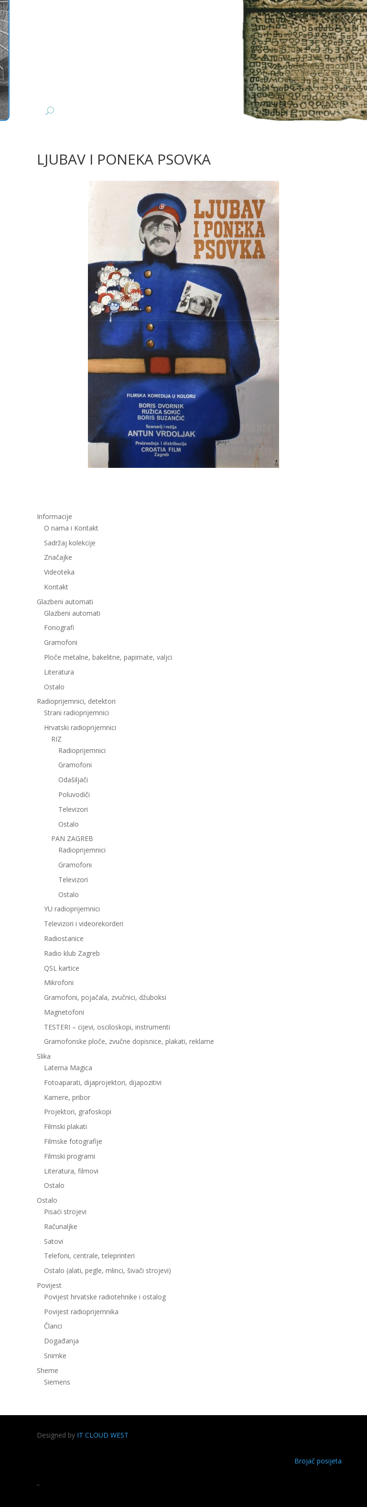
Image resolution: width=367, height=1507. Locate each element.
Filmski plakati (65, 1126)
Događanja (61, 1340)
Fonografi (59, 627)
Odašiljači (73, 779)
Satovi (53, 1241)
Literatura (59, 671)
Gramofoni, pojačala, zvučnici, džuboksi (105, 997)
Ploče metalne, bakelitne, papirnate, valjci (108, 657)
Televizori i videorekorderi (83, 923)
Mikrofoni (59, 982)
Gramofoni (60, 642)
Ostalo (54, 686)
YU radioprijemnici (72, 908)
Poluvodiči (74, 794)
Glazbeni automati (65, 601)
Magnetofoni (64, 1012)
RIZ (56, 738)
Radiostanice (64, 938)
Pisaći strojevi (65, 1211)
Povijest (49, 1285)
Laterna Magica (68, 1067)
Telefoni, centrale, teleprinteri (89, 1255)
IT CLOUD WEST (103, 1435)
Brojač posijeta (318, 1460)
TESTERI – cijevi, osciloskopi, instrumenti (107, 1026)
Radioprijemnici (82, 750)
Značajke (58, 557)
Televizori (73, 809)
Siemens (57, 1381)
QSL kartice (61, 968)
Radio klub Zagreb (72, 953)
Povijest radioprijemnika (81, 1311)
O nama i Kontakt (71, 527)
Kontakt (56, 586)
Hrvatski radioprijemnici (80, 727)
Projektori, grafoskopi (77, 1111)
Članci (53, 1325)
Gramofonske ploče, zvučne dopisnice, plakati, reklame (129, 1041)
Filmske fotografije (73, 1141)
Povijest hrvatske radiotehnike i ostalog (105, 1296)
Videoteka (59, 571)
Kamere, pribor (67, 1097)
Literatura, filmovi (71, 1170)
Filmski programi (69, 1156)
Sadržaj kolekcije (70, 542)
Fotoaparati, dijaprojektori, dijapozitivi (103, 1082)
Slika (44, 1056)
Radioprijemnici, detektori (76, 701)
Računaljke (60, 1226)
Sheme (47, 1370)
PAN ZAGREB (72, 838)
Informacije (54, 516)
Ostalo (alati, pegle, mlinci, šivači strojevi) (107, 1270)
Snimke (55, 1355)
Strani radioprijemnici (76, 712)
